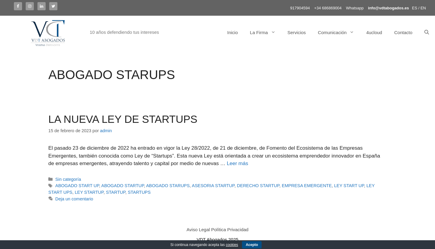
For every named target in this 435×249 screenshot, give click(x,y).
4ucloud (374, 32)
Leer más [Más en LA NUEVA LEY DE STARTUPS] (237, 163)
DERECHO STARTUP (258, 185)
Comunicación (339, 33)
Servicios (297, 32)
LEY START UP (349, 185)
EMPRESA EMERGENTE (307, 185)
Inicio (232, 32)
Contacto (403, 32)
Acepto (252, 245)
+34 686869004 (328, 8)
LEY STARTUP (89, 192)
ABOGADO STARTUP (122, 185)
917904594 (300, 8)
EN (423, 8)
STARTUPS (139, 192)
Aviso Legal (198, 229)
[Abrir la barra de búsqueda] (426, 33)
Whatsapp (355, 8)
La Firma (265, 33)
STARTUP (115, 192)
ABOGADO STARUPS (168, 185)
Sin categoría (68, 179)
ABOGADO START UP (77, 185)
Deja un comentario (74, 198)
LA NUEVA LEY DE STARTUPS (122, 119)
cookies (232, 245)
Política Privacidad (229, 229)
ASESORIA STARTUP (213, 185)
